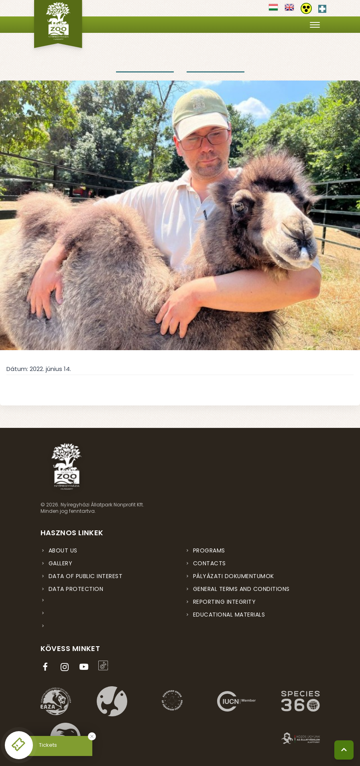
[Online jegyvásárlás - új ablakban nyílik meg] (19, 745)
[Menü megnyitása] (315, 25)
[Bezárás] (92, 736)
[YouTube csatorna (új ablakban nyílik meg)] (85, 667)
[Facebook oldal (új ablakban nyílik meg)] (47, 667)
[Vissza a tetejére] (344, 750)
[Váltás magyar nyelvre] (273, 10)
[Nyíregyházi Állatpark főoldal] (58, 24)
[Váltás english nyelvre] (289, 10)
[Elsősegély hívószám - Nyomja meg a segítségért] (322, 7)
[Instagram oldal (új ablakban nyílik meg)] (66, 667)
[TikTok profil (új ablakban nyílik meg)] (104, 665)
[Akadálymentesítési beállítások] (306, 8)
